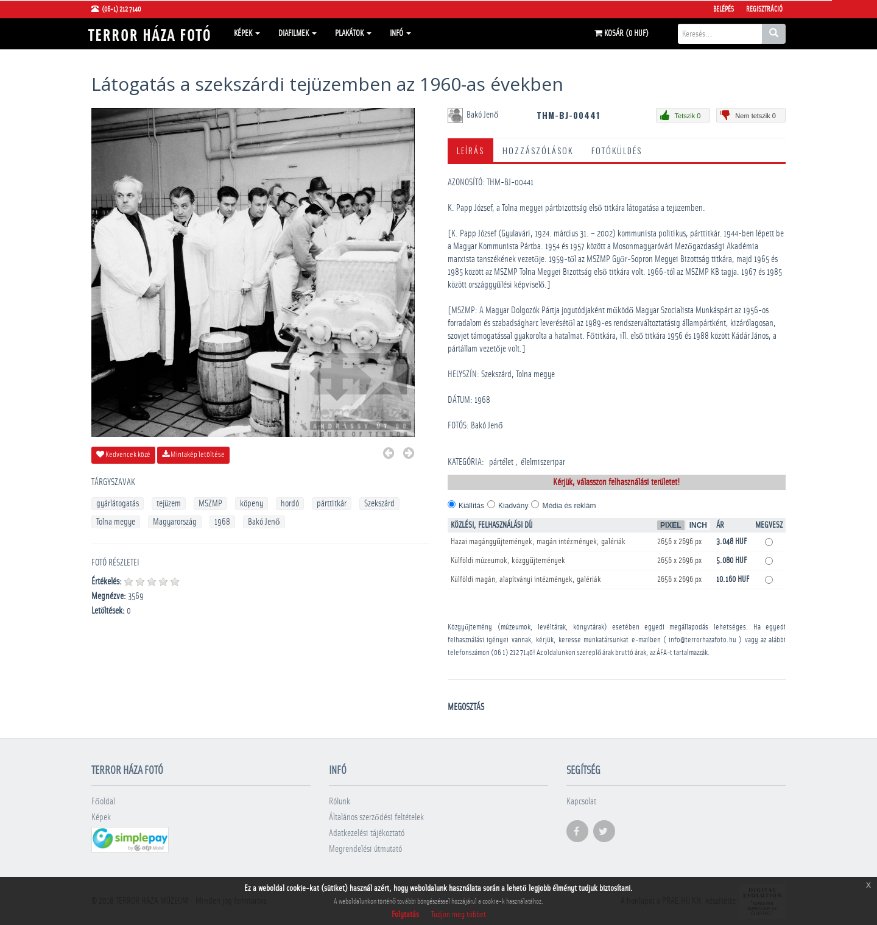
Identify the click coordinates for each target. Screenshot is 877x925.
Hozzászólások (537, 150)
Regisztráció (764, 9)
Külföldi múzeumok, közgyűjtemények (508, 560)
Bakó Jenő (264, 521)
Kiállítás (471, 505)
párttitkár (332, 503)
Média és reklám (569, 505)
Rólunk (339, 801)
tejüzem (169, 503)
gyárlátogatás (117, 503)
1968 (222, 521)
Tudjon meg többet (458, 914)
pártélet (501, 462)
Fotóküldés (616, 150)
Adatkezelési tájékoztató (366, 833)
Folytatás (405, 914)
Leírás (470, 150)
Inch (698, 525)
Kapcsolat (581, 801)
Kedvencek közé (123, 454)
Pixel (671, 525)
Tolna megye (115, 521)
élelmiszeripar (543, 462)
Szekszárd (379, 503)
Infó (400, 33)
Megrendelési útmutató (365, 849)
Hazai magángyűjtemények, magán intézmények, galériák (538, 541)
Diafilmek (297, 33)
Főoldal (103, 801)
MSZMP (210, 503)
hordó (290, 503)
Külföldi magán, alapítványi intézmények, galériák (526, 579)
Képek (247, 33)
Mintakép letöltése (193, 454)
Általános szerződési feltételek (376, 817)
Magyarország (175, 521)
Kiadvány (513, 505)
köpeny (251, 503)
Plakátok (353, 33)
